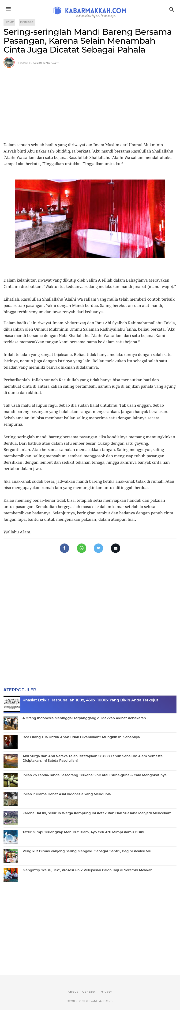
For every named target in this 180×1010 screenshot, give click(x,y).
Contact (89, 991)
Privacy (106, 991)
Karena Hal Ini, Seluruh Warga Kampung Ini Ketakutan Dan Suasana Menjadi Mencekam (97, 813)
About (73, 991)
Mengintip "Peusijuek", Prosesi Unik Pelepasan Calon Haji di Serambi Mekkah (87, 870)
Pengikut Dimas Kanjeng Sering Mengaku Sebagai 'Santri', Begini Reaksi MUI (87, 851)
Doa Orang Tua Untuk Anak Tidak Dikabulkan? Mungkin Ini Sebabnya (81, 737)
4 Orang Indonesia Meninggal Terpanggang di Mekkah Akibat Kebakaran (84, 718)
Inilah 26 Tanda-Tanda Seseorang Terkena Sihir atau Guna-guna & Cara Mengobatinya (94, 775)
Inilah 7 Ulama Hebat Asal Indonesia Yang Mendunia (66, 794)
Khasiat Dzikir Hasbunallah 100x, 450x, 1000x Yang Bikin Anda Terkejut (90, 700)
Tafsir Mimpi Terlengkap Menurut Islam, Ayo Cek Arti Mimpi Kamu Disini (83, 832)
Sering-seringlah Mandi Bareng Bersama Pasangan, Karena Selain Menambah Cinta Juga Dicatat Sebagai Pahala (88, 41)
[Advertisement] (90, 104)
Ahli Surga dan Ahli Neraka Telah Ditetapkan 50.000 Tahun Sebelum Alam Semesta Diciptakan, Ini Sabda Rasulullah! (92, 758)
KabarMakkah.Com (46, 62)
